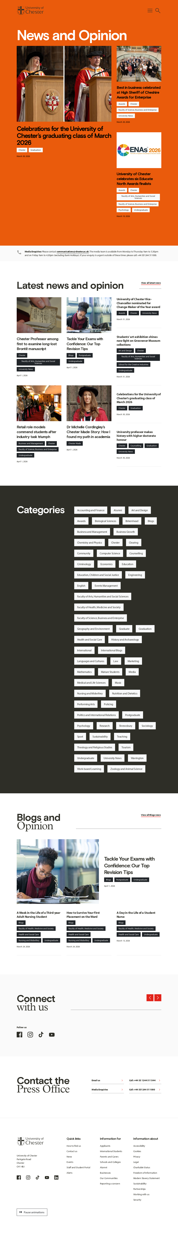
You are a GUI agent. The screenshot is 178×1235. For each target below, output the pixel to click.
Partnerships (139, 1189)
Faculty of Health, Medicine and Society (99, 607)
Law (115, 661)
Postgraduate (85, 355)
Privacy (136, 1156)
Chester (22, 150)
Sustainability (100, 736)
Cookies (137, 1151)
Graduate (124, 628)
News (69, 1156)
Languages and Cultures (90, 661)
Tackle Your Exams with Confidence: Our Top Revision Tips (85, 344)
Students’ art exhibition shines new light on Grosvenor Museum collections (138, 341)
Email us (108, 1081)
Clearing (133, 542)
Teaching (122, 736)
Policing (108, 704)
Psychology (124, 210)
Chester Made (74, 443)
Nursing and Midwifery (90, 693)
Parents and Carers (109, 1156)
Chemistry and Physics (89, 542)
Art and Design (125, 350)
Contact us (72, 1151)
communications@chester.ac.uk (73, 251)
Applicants (105, 1145)
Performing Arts (86, 704)
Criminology (84, 564)
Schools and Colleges (110, 1162)
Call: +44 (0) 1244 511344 (145, 1081)
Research (105, 725)
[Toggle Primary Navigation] (150, 10)
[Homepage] (30, 10)
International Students (111, 1151)
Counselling (136, 445)
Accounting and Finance (90, 510)
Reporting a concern (110, 1183)
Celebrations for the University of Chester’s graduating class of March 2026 (64, 135)
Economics (106, 564)
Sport (80, 736)
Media (132, 672)
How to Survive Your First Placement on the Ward (83, 915)
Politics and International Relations (96, 715)
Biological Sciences (105, 521)
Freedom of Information (145, 1172)
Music (118, 682)
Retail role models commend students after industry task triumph (36, 432)
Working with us (141, 1194)
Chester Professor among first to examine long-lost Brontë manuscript (37, 344)
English (81, 585)
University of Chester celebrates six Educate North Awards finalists (135, 179)
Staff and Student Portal (78, 1167)
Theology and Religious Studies (94, 747)
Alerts (69, 1172)
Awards (122, 104)
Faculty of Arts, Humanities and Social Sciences (138, 197)
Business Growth (125, 531)
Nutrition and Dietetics (124, 693)
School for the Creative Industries (133, 364)
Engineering (135, 575)
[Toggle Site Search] (157, 10)
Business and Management (31, 443)
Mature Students (110, 672)
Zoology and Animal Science (126, 769)
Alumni (118, 510)
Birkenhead (132, 521)
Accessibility (139, 1145)
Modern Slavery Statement (146, 1178)
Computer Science (110, 553)
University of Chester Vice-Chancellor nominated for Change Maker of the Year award (138, 303)
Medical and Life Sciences (91, 682)
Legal (136, 1162)
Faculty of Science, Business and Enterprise (138, 109)
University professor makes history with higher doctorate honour (136, 436)
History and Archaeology (125, 639)
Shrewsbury (125, 725)
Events (70, 1162)
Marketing (133, 661)
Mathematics (84, 672)
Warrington (137, 758)
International (84, 650)
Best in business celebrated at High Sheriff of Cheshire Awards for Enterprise (138, 92)
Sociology (147, 725)
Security (137, 1199)
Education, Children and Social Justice (98, 575)
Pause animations (31, 1212)
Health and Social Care (89, 639)
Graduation (36, 150)
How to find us (74, 1145)
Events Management (106, 585)
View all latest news (151, 282)
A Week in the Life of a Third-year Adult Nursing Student (38, 915)
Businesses (105, 1172)
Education (127, 564)
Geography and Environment (93, 628)
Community (83, 553)
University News (126, 115)
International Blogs (111, 650)
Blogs (71, 355)
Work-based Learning (89, 769)
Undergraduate (141, 210)
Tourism (126, 747)
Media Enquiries (108, 1090)
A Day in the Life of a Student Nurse (136, 915)
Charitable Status (141, 1167)
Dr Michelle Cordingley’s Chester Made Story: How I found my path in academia (88, 432)
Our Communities (109, 1178)
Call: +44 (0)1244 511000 (145, 1090)
